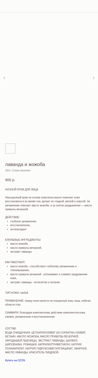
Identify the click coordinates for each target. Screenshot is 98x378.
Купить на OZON (15, 360)
